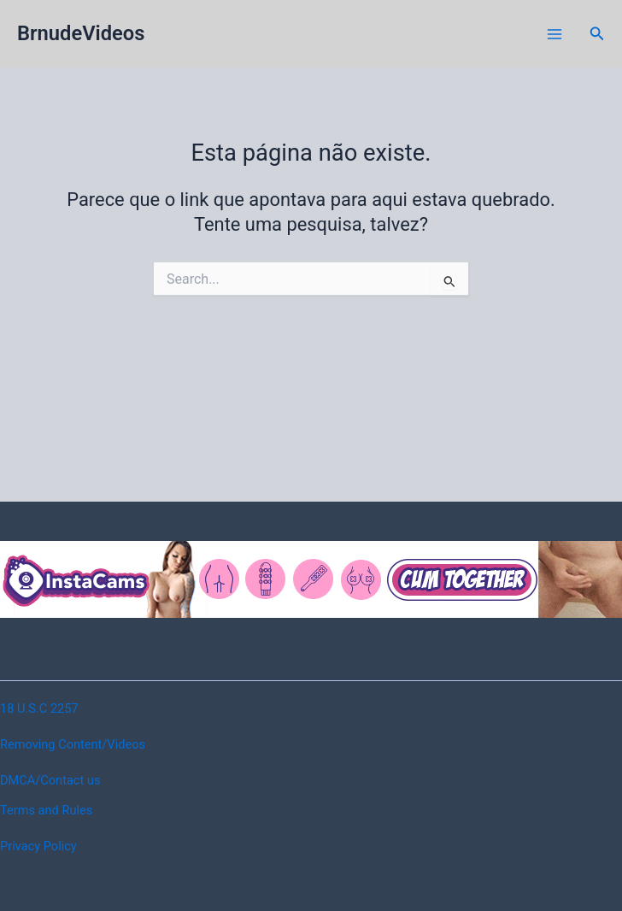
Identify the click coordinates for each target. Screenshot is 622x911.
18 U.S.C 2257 (39, 708)
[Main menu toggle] (554, 34)
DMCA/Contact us (50, 780)
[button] (597, 33)
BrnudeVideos (80, 33)
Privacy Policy (38, 846)
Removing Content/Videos (72, 744)
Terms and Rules (46, 810)
